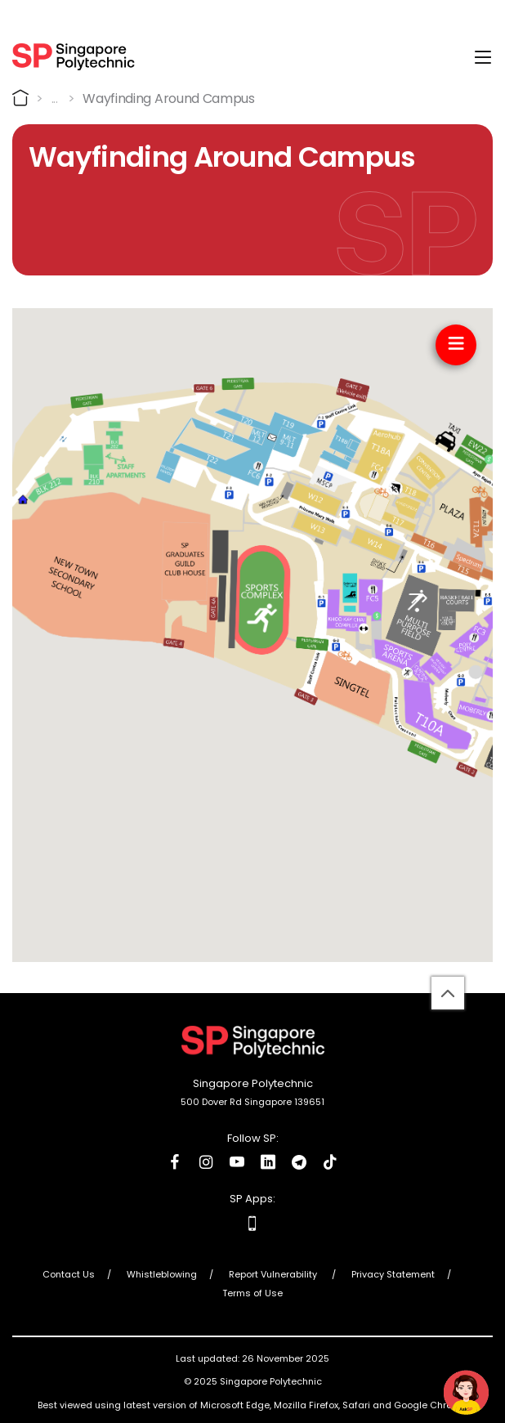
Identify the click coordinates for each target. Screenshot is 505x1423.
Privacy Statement (393, 1274)
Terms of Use (252, 1293)
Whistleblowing (162, 1274)
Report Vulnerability (274, 1274)
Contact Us (68, 1274)
